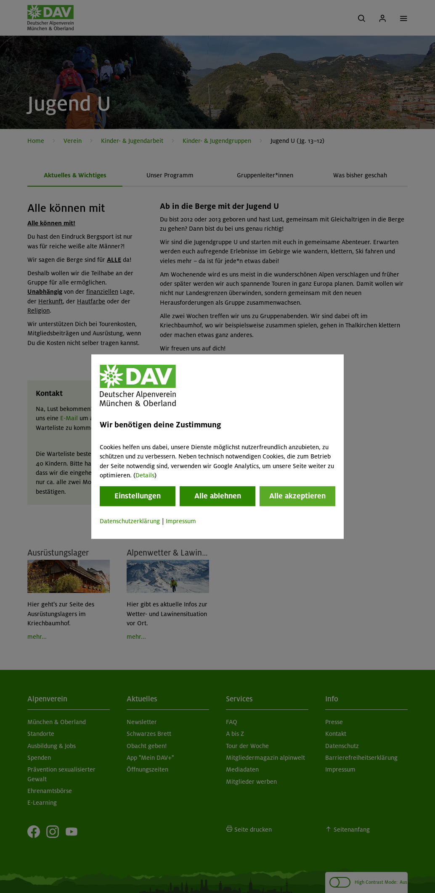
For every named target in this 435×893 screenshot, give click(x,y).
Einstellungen (137, 496)
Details (144, 475)
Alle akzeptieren (297, 496)
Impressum (181, 521)
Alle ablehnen (217, 496)
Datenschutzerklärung (130, 521)
